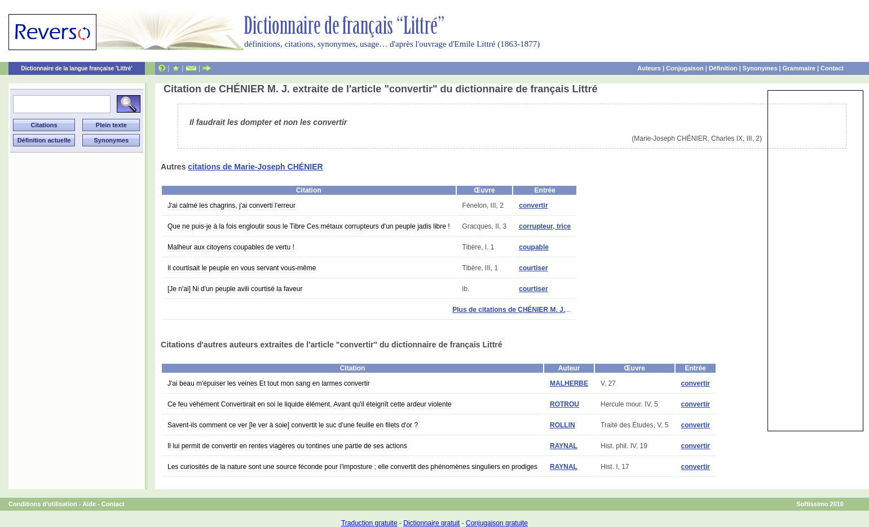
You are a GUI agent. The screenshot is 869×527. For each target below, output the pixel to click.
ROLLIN (562, 425)
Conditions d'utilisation (42, 504)
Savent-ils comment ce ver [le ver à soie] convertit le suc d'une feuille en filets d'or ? (292, 425)
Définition (723, 68)
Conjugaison (685, 68)
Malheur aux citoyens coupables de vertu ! (230, 247)
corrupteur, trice (545, 226)
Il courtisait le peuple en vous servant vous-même (241, 268)
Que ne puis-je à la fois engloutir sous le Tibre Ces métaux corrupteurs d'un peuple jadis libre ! (308, 226)
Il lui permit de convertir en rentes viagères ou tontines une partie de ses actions (287, 446)
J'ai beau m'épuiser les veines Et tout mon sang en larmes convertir (268, 383)
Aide (89, 504)
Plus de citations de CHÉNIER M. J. (508, 310)
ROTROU (564, 404)
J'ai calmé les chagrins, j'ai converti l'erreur (231, 205)
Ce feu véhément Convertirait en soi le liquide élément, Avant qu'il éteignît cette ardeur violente (309, 404)
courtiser (533, 268)
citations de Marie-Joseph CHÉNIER (255, 166)
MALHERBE (569, 383)
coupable (534, 247)
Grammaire (799, 68)
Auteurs (649, 68)
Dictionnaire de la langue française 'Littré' (77, 68)
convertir (533, 205)
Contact (832, 68)
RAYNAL (563, 446)
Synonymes (760, 68)
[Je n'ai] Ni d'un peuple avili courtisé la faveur (234, 289)
